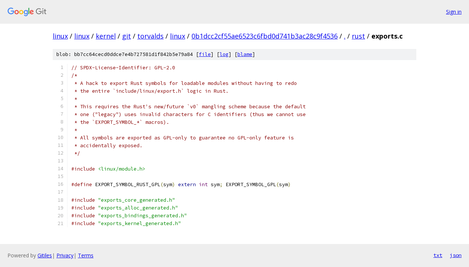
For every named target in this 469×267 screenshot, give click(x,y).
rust (358, 36)
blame (244, 54)
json (456, 255)
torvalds (150, 36)
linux (60, 36)
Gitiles (44, 255)
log (224, 54)
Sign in (454, 11)
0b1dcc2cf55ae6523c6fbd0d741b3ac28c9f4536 (264, 36)
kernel (106, 36)
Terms (86, 255)
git (126, 36)
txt (437, 255)
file (205, 54)
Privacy (64, 255)
